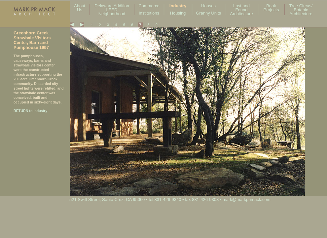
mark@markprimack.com (247, 199)
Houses (208, 5)
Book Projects (271, 7)
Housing (178, 13)
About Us (79, 7)
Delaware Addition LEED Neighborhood (111, 9)
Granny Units (208, 13)
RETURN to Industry (30, 111)
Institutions (149, 13)
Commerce (149, 5)
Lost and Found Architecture (241, 9)
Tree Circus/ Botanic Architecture (300, 9)
